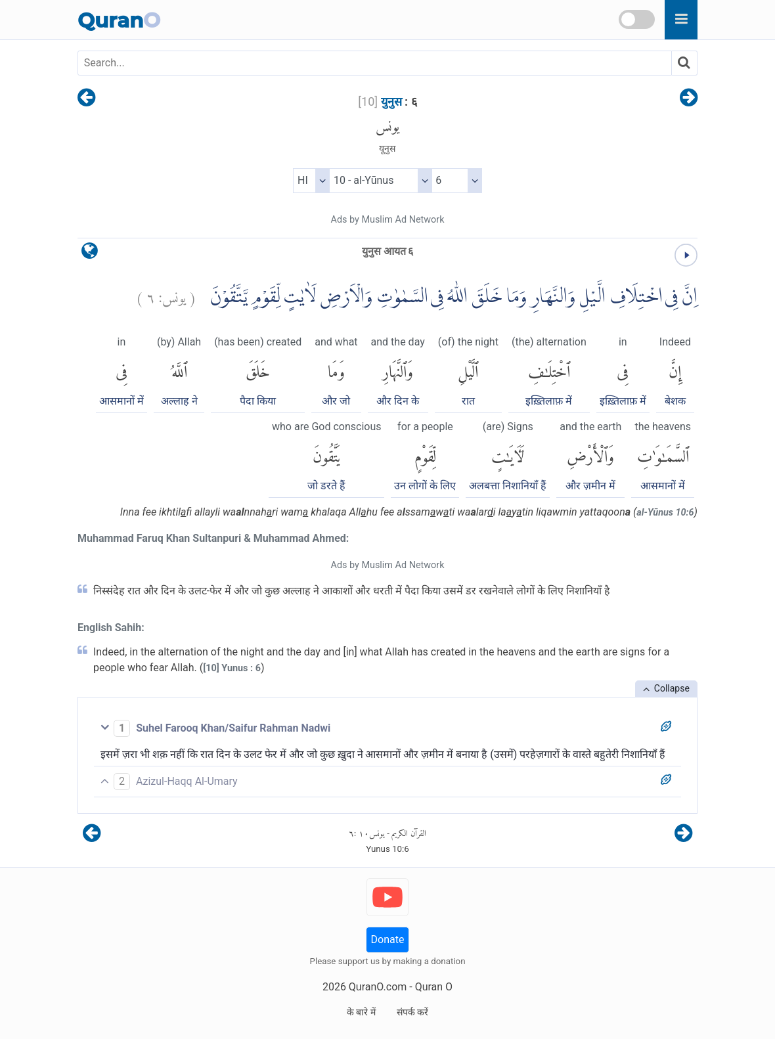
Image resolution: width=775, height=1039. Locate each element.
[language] (90, 254)
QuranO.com (378, 987)
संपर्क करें (412, 1012)
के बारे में (361, 1012)
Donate (388, 939)
